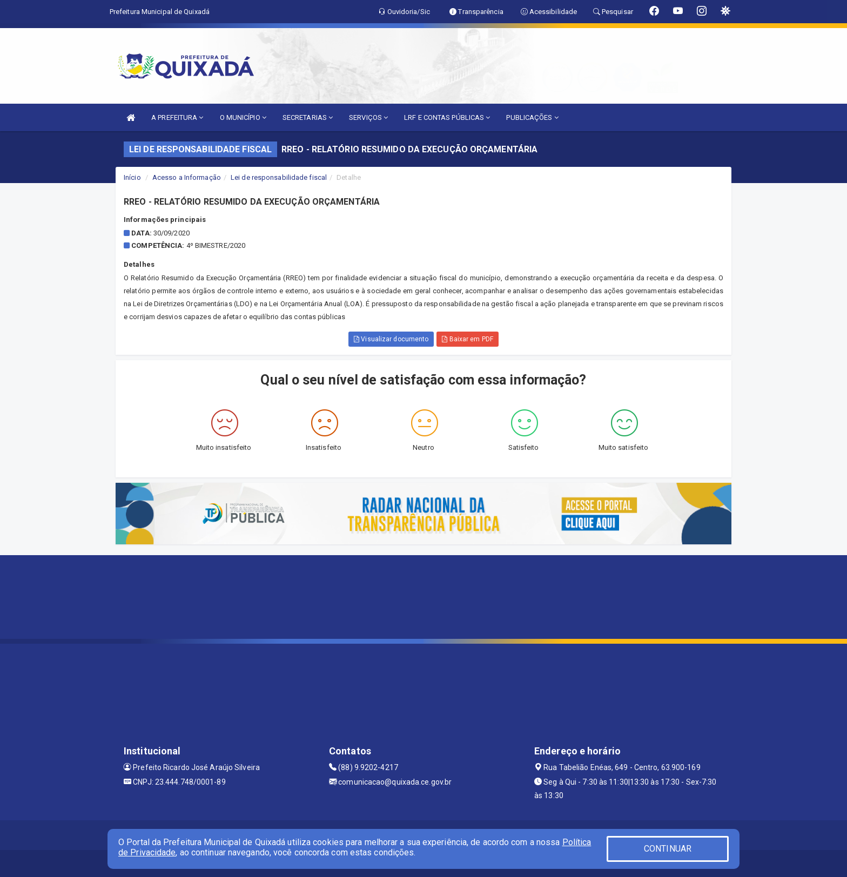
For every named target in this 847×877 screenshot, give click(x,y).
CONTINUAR (667, 849)
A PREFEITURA (177, 117)
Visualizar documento (391, 339)
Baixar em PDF (467, 339)
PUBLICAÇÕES (532, 117)
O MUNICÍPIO (243, 117)
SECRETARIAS (308, 117)
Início (132, 177)
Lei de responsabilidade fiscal (279, 177)
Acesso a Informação (186, 177)
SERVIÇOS (368, 117)
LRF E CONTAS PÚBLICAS (447, 117)
